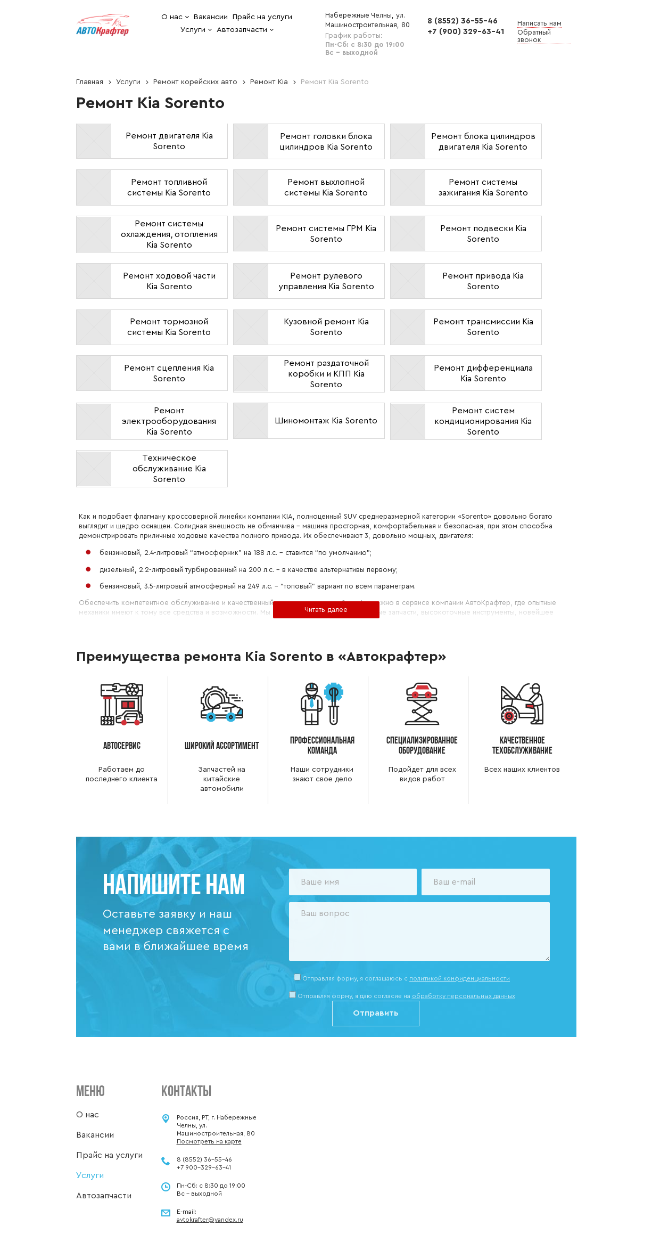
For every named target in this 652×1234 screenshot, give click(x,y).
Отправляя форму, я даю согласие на (406, 940)
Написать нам (539, 23)
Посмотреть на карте (209, 1085)
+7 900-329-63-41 (204, 1111)
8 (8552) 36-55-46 (462, 21)
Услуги (128, 82)
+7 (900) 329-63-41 (465, 32)
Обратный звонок (534, 36)
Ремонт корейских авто (195, 82)
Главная (89, 82)
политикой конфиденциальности (459, 922)
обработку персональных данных (463, 940)
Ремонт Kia (269, 82)
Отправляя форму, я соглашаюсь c (406, 922)
